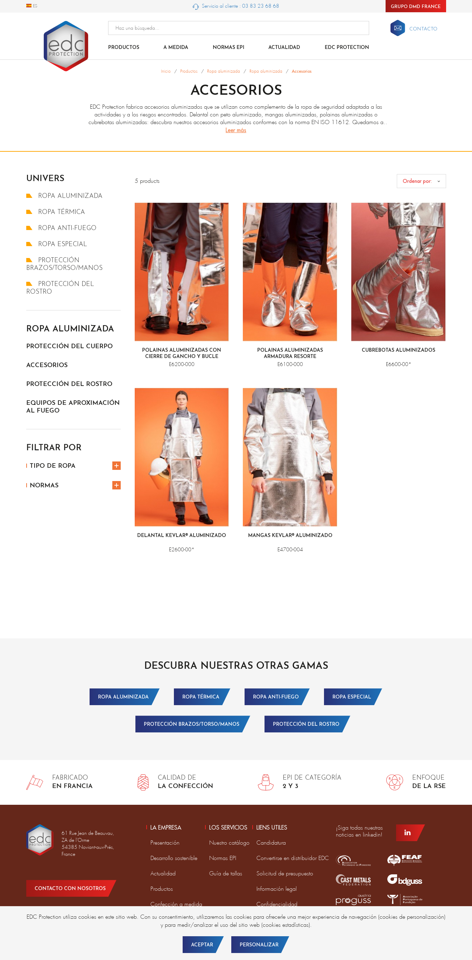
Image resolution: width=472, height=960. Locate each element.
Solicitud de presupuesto (284, 873)
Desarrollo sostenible (173, 858)
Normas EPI (228, 47)
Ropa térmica (55, 212)
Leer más (236, 130)
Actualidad (284, 47)
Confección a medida (176, 904)
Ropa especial (56, 244)
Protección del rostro (69, 384)
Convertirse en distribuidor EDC (292, 858)
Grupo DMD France (416, 7)
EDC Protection (347, 47)
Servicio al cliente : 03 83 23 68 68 (236, 6)
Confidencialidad (276, 904)
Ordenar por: (417, 181)
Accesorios (47, 365)
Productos (123, 47)
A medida (175, 47)
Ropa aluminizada (64, 196)
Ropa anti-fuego (61, 228)
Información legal (276, 889)
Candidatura (271, 842)
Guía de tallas (225, 873)
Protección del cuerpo (69, 346)
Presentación (164, 842)
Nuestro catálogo (229, 842)
